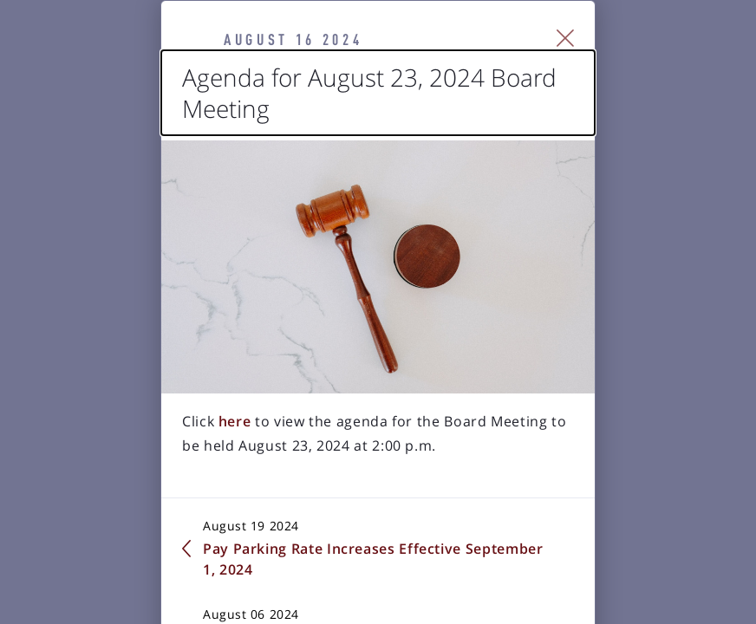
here (141, 523)
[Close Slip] (662, 57)
